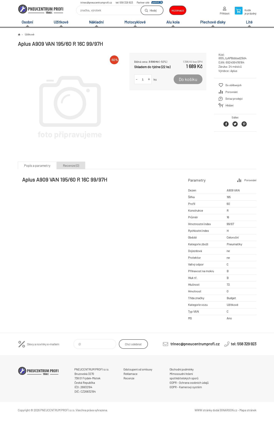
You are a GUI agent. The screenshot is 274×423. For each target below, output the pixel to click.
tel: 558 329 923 (124, 2)
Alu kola (172, 22)
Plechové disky (212, 22)
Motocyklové (135, 22)
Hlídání (229, 105)
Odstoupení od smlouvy (137, 369)
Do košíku (188, 79)
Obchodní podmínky (182, 369)
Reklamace (130, 373)
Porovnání (231, 91)
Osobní (27, 22)
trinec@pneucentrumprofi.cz (96, 2)
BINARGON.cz (228, 410)
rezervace (178, 10)
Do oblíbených (234, 85)
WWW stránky (203, 410)
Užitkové (61, 22)
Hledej (153, 10)
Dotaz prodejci (234, 98)
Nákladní (96, 22)
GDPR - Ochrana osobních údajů (189, 382)
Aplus (233, 71)
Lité (249, 22)
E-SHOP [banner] (41, 9)
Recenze (128, 378)
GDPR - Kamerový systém (186, 387)
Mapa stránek (247, 410)
